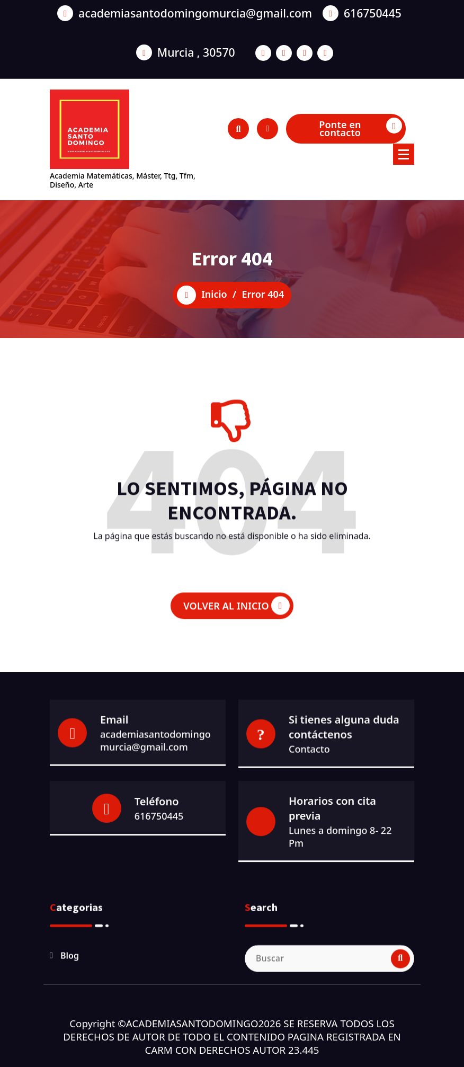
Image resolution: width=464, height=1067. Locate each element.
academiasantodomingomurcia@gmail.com (155, 805)
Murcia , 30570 (196, 32)
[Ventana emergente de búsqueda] (238, 128)
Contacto (309, 813)
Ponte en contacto (360, 128)
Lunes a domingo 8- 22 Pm (340, 913)
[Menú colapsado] (403, 154)
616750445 (159, 892)
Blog (69, 1023)
